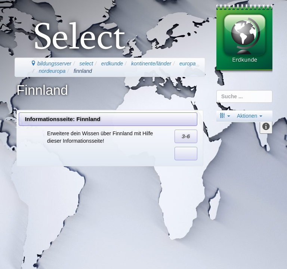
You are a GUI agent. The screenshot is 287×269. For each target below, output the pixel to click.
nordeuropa (52, 71)
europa (187, 64)
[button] (225, 116)
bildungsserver (51, 64)
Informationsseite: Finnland (63, 119)
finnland (83, 71)
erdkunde (112, 64)
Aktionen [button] (249, 116)
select (86, 64)
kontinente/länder (151, 64)
